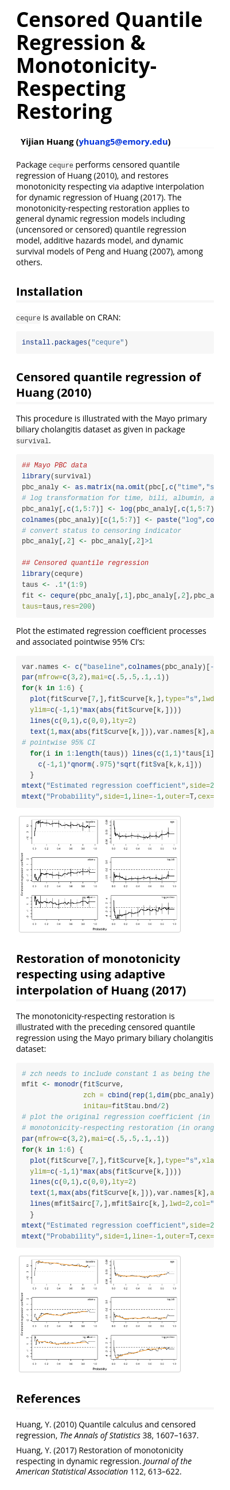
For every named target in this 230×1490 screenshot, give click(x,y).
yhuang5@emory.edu (123, 141)
